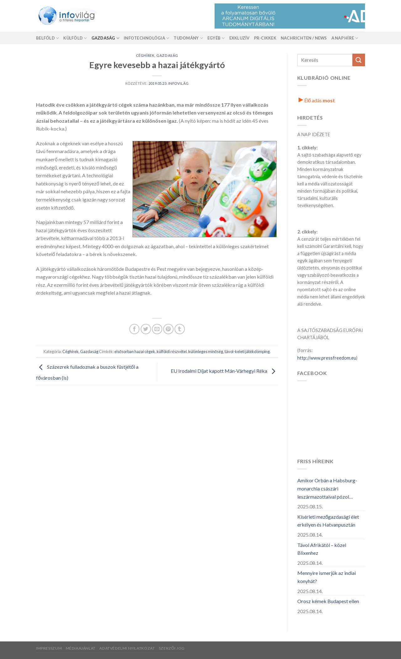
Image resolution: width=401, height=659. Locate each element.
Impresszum (49, 648)
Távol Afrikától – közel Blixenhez (321, 549)
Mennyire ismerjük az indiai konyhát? (326, 577)
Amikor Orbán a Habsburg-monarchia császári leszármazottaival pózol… (327, 488)
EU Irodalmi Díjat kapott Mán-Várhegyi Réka (224, 371)
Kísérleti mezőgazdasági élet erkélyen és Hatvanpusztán (328, 521)
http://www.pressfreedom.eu (326, 358)
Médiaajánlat (81, 648)
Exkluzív (239, 37)
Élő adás (317, 100)
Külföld (75, 38)
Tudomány (188, 38)
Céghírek (145, 55)
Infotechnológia (146, 38)
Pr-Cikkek (265, 37)
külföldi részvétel (172, 351)
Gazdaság (105, 38)
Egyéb (216, 38)
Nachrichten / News (304, 37)
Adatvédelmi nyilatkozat (127, 648)
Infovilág (178, 83)
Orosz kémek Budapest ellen (328, 601)
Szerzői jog (172, 648)
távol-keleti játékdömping (247, 351)
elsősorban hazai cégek (134, 351)
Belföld (47, 38)
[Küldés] (358, 60)
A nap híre (344, 38)
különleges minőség (205, 351)
